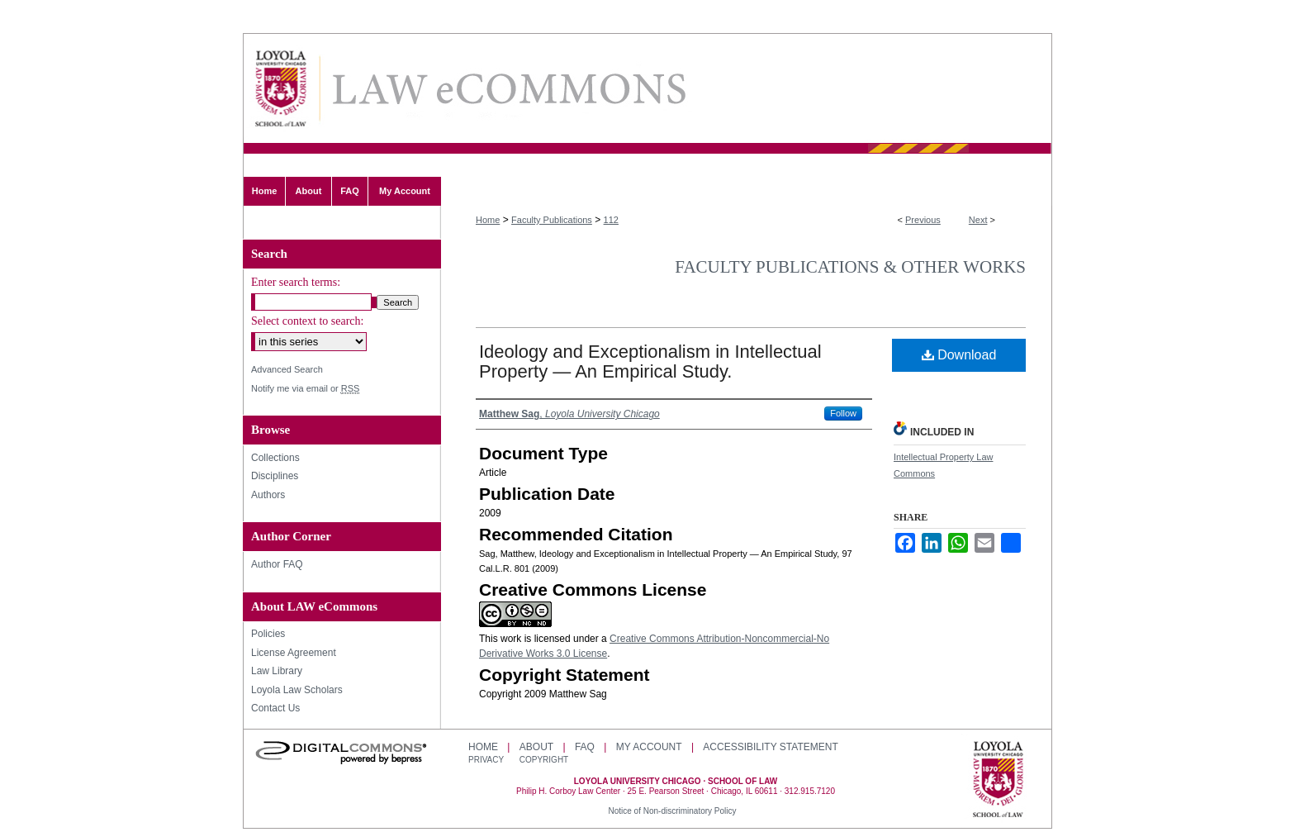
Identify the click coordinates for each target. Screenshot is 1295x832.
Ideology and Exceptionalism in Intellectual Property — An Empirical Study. (650, 361)
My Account (649, 747)
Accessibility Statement (770, 747)
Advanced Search (287, 369)
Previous (923, 220)
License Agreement (293, 652)
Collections (275, 458)
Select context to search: (307, 321)
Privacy (487, 759)
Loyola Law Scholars (297, 690)
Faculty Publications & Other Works (850, 267)
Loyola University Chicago (998, 781)
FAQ (585, 747)
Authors (268, 495)
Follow (843, 413)
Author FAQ (277, 564)
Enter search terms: (295, 282)
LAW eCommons (508, 89)
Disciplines (274, 476)
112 (611, 220)
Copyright (543, 759)
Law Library (276, 671)
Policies (268, 633)
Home (488, 220)
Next (978, 220)
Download (959, 355)
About (536, 747)
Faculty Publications (551, 220)
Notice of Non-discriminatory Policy (672, 810)
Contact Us (275, 708)
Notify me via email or (305, 388)
